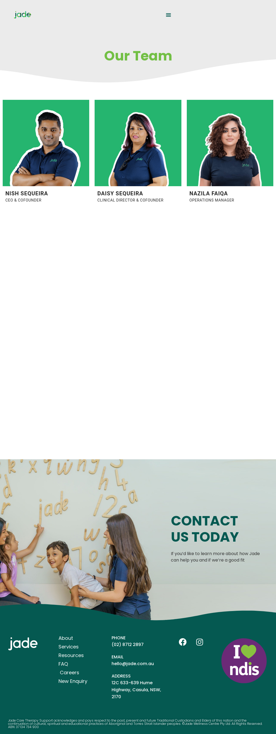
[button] (168, 15)
